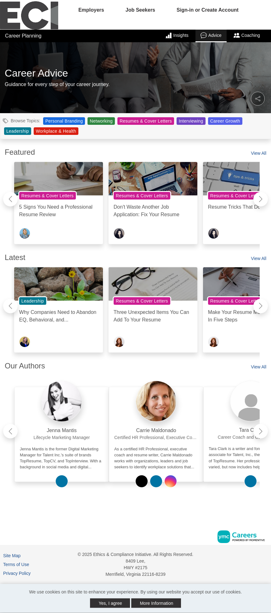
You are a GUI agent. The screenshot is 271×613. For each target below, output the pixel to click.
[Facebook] (251, 556)
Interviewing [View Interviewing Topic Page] (191, 121)
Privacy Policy (17, 573)
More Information (156, 603)
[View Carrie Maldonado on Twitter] (142, 481)
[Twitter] (265, 556)
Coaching (247, 35)
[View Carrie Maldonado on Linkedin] (156, 481)
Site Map (11, 555)
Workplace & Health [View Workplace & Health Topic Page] (56, 131)
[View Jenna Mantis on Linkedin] (62, 481)
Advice (211, 35)
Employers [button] (91, 10)
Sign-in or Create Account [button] (208, 10)
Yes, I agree (110, 603)
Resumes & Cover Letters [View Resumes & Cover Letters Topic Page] (146, 121)
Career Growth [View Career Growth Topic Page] (225, 121)
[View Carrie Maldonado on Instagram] (171, 481)
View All (258, 153)
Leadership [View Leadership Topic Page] (17, 131)
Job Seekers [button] (140, 10)
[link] (62, 428)
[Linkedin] (258, 556)
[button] (258, 99)
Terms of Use (16, 564)
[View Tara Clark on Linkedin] (251, 481)
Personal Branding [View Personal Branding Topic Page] (64, 121)
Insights (177, 35)
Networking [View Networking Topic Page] (101, 121)
